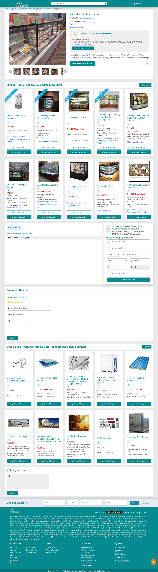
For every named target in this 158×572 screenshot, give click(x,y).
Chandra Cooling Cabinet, (137, 141)
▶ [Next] (65, 71)
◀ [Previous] (10, 71)
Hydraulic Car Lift (111, 518)
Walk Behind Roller (78, 515)
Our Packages (86, 551)
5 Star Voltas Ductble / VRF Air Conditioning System (107, 379)
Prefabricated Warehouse (39, 522)
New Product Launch (88, 559)
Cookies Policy (51, 546)
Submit (12, 337)
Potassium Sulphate (124, 536)
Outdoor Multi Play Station (62, 515)
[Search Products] (52, 3)
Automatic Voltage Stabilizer (86, 524)
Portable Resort (78, 520)
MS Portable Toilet (65, 520)
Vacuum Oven (95, 522)
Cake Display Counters (47, 184)
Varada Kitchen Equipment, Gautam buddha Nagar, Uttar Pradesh (108, 139)
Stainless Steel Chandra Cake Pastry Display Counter (138, 117)
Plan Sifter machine (25, 529)
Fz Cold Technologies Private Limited (96, 32)
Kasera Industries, (14, 207)
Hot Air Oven (106, 522)
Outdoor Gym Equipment (105, 534)
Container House (84, 522)
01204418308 (120, 546)
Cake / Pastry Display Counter (38, 8)
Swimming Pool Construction (51, 534)
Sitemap (13, 549)
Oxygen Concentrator (44, 536)
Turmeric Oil (136, 536)
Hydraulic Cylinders (129, 522)
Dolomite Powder (23, 538)
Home (7, 8)
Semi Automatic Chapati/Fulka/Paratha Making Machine (126, 531)
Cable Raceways (51, 529)
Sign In (137, 3)
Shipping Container (70, 522)
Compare (146, 502)
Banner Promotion (87, 554)
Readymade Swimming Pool (86, 534)
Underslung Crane (102, 524)
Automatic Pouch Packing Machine (134, 529)
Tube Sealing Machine (105, 515)
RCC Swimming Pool (69, 534)
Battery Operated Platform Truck (25, 536)
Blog (12, 554)
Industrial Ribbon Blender (122, 515)
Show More (145, 84)
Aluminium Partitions (139, 515)
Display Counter (66, 518)
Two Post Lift (83, 531)
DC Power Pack (116, 522)
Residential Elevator (98, 518)
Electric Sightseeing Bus (123, 534)
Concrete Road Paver (97, 536)
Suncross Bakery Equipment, (78, 139)
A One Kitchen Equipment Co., (48, 141)
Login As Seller (86, 564)
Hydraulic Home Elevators (81, 518)
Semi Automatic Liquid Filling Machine (23, 531)
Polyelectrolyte (34, 538)
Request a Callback (82, 62)
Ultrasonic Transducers (90, 529)
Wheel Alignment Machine (98, 531)
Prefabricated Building (22, 522)
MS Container (117, 520)
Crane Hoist (124, 524)
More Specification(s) (78, 26)
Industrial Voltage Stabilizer (66, 524)
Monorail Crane (134, 524)
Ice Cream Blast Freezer (138, 436)
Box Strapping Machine (34, 518)
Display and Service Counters (19, 8)
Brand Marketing (86, 557)
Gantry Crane (114, 524)
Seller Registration (87, 546)
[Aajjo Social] (134, 511)
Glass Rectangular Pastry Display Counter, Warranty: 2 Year (108, 116)
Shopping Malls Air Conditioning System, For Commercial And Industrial (49, 438)
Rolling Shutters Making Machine (55, 531)
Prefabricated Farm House (49, 520)
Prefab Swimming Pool (18, 534)
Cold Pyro (68, 536)
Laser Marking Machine (33, 515)
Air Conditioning (104, 437)
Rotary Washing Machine (47, 524)
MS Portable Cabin (90, 520)
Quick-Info (14, 557)
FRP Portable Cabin (104, 520)
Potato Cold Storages (76, 435)
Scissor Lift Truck (124, 518)
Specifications (14, 226)
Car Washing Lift (72, 531)
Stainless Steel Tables (17, 518)
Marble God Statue (116, 527)
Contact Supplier (84, 47)
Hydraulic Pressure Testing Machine (45, 527)
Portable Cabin (48, 515)
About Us (13, 546)
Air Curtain (127, 527)
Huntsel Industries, (104, 210)
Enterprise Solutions (88, 562)
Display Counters (105, 185)
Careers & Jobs (31, 549)
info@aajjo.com (120, 553)
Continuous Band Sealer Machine (110, 529)
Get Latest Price (86, 17)
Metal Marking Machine (101, 527)
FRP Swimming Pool (33, 534)
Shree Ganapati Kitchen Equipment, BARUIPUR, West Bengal (18, 138)
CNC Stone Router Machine (29, 524)
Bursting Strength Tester (24, 527)
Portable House (34, 520)
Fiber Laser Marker (85, 527)
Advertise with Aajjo (88, 549)
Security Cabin (23, 520)
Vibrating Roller (91, 515)
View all (147, 346)
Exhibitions (14, 559)
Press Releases (31, 546)
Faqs (12, 562)
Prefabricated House (56, 522)
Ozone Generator (58, 536)
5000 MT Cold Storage (17, 435)
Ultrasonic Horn (39, 529)
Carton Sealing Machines (51, 518)
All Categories (31, 551)
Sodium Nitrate (111, 536)
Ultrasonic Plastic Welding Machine (69, 529)
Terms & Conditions (53, 549)
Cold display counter (76, 185)
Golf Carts (136, 534)
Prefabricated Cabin (129, 520)
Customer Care (15, 551)
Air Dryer (40, 531)
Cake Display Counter (77, 116)
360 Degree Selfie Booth (81, 536)
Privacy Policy (51, 551)
